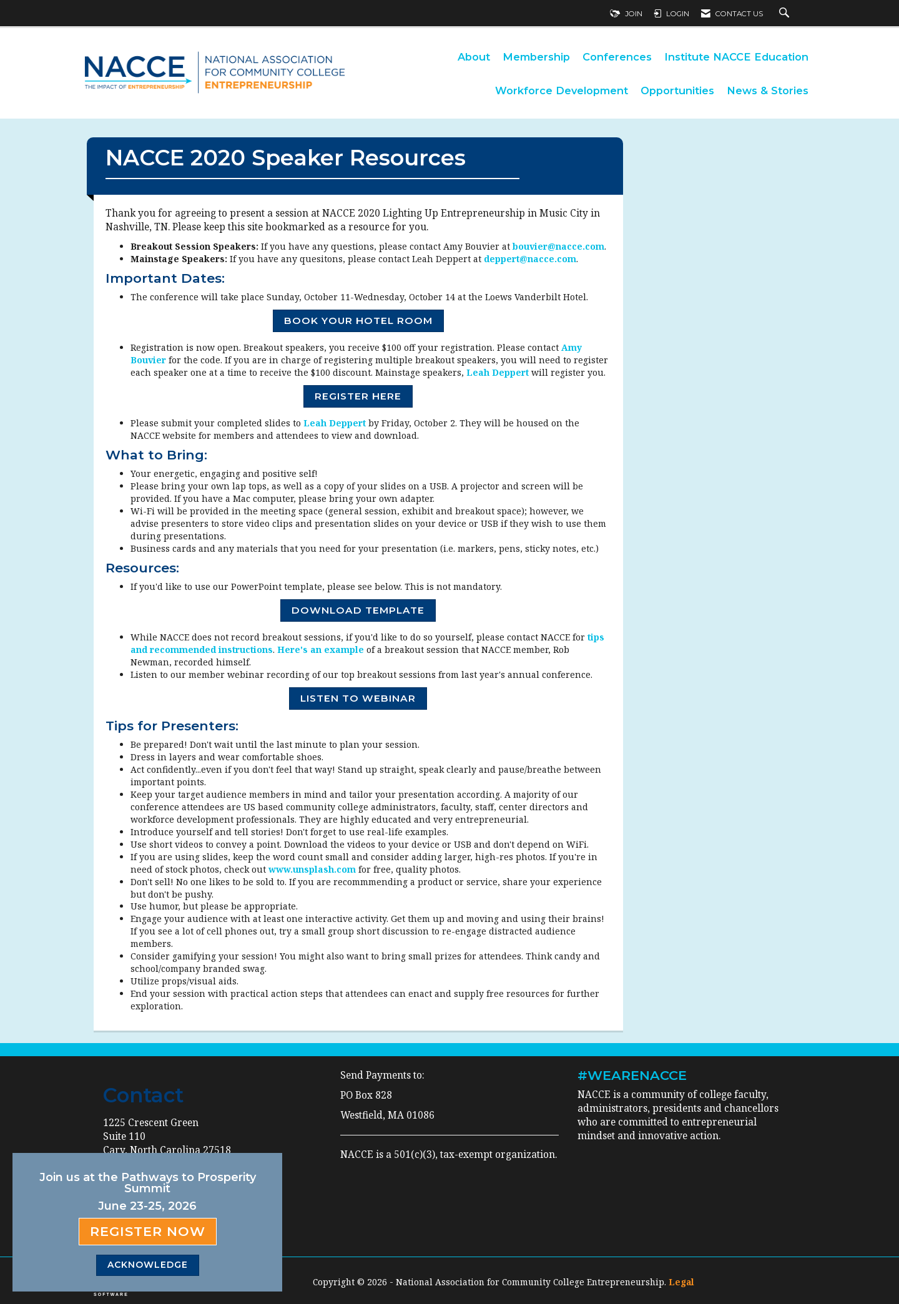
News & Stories (767, 90)
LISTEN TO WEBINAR (358, 698)
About (474, 57)
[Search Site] (786, 13)
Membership (536, 57)
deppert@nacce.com (530, 259)
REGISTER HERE (358, 396)
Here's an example (320, 649)
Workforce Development (561, 90)
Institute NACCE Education (736, 57)
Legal (681, 1282)
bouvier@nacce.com (558, 246)
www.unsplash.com (312, 869)
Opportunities (677, 90)
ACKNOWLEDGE (147, 1264)
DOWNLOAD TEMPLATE (358, 610)
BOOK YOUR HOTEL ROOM (358, 320)
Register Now (147, 1231)
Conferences (617, 57)
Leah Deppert (497, 372)
